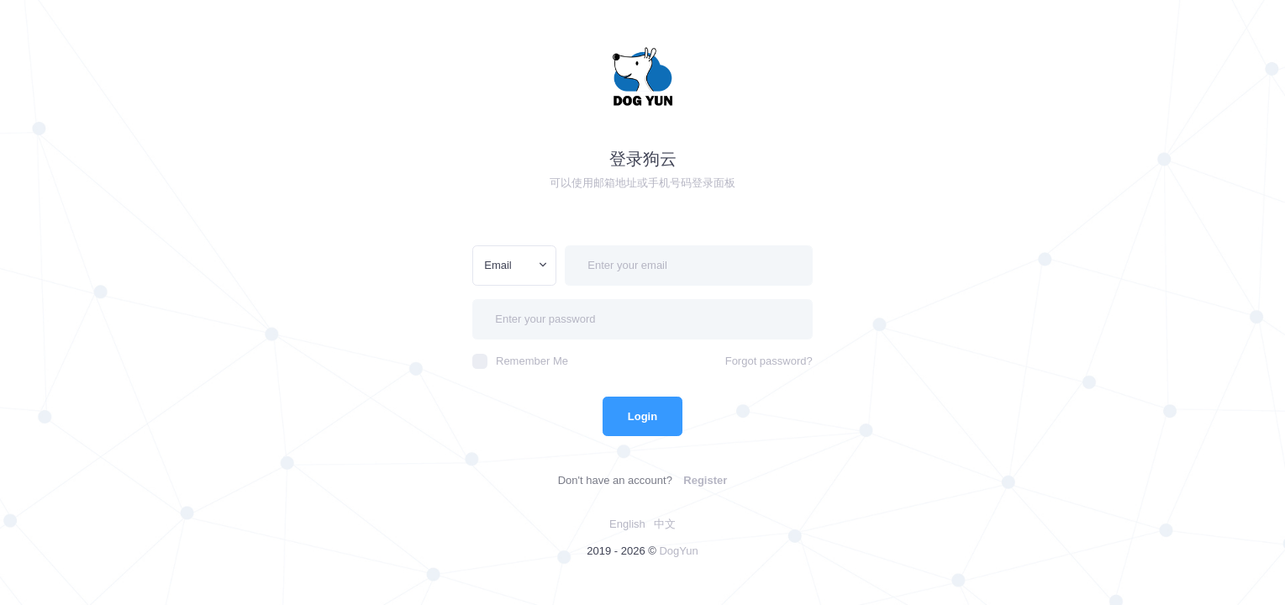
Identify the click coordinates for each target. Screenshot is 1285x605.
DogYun (678, 550)
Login (642, 416)
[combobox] (514, 265)
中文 (665, 524)
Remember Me (520, 361)
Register (705, 480)
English (627, 524)
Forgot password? (769, 361)
